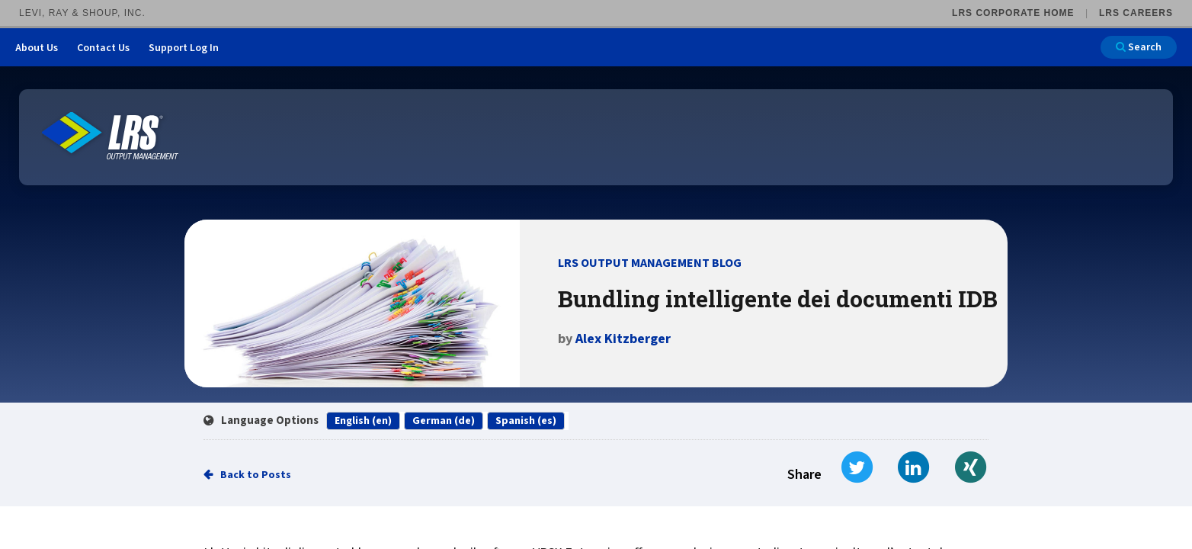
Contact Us (103, 48)
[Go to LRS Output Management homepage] (110, 136)
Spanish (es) (525, 421)
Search (1139, 47)
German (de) (443, 421)
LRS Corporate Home (1013, 13)
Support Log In (184, 48)
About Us (36, 48)
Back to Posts (255, 475)
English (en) (363, 421)
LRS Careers (1136, 13)
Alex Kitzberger (623, 338)
